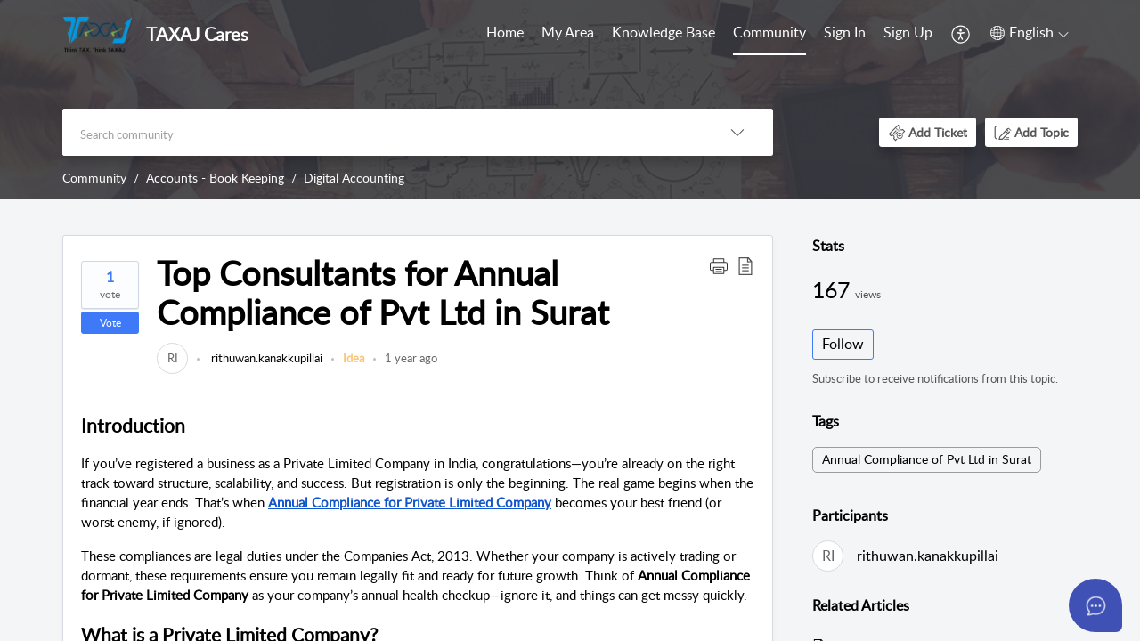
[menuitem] (505, 33)
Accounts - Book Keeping (215, 177)
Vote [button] (110, 322)
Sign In (845, 32)
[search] (382, 132)
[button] (961, 33)
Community (769, 32)
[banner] (570, 99)
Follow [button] (843, 343)
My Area (568, 32)
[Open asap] (1095, 605)
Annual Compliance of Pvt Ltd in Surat (926, 458)
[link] (172, 358)
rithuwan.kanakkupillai (265, 358)
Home (505, 32)
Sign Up (908, 32)
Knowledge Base (663, 32)
